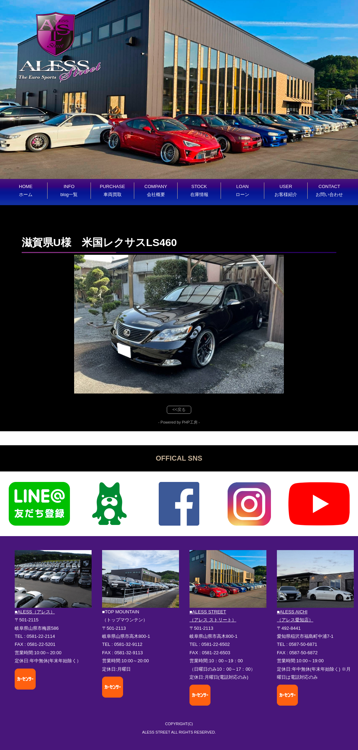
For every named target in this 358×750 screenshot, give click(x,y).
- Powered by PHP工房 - (179, 422)
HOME (26, 190)
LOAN (242, 190)
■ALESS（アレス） (35, 611)
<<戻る (179, 409)
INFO (69, 190)
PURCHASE (112, 190)
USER (285, 190)
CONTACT (329, 190)
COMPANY (155, 190)
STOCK (199, 190)
